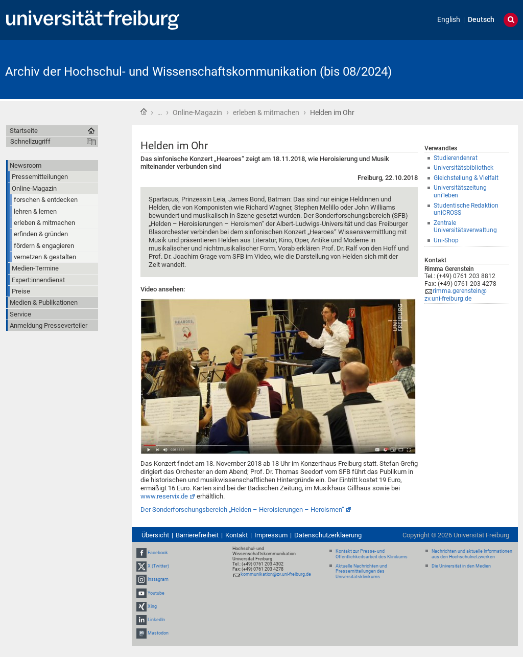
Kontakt (236, 535)
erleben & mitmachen (266, 112)
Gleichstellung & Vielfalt (466, 178)
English (448, 19)
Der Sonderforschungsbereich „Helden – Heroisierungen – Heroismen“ (242, 509)
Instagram (158, 579)
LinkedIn (156, 619)
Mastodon (158, 633)
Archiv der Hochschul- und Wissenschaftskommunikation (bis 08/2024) (198, 71)
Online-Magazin (197, 112)
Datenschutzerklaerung (328, 535)
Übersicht (155, 535)
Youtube (156, 593)
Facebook (158, 552)
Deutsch (481, 19)
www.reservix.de (164, 496)
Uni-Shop (446, 240)
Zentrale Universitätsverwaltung (465, 226)
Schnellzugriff (30, 141)
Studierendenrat (456, 158)
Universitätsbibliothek (463, 167)
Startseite (143, 111)
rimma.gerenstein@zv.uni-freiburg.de (455, 294)
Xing (152, 606)
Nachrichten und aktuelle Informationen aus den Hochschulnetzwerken (472, 554)
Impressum (271, 535)
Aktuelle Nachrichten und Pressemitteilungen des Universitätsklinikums (361, 571)
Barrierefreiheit (197, 535)
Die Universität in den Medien (461, 566)
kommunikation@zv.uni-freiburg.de (276, 574)
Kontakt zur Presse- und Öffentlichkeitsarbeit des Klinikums (372, 554)
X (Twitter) (158, 566)
